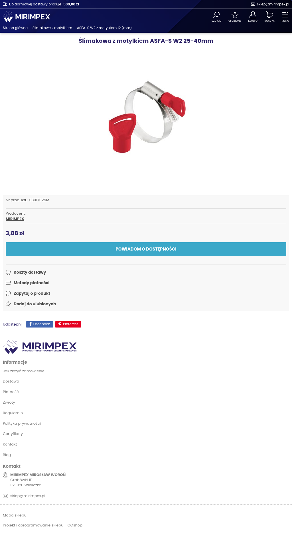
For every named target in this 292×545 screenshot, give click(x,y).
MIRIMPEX (15, 218)
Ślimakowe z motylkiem (52, 27)
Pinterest (70, 324)
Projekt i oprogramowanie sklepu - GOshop (42, 525)
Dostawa (11, 381)
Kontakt (10, 444)
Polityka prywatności (22, 423)
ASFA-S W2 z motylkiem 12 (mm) (104, 27)
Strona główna (15, 27)
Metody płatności (31, 283)
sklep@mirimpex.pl (273, 4)
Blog (7, 454)
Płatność (11, 391)
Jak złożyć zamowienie (23, 371)
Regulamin (13, 413)
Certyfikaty (13, 433)
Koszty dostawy (30, 272)
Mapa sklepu (15, 515)
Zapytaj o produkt (32, 293)
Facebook (41, 324)
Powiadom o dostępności (145, 249)
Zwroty (9, 402)
